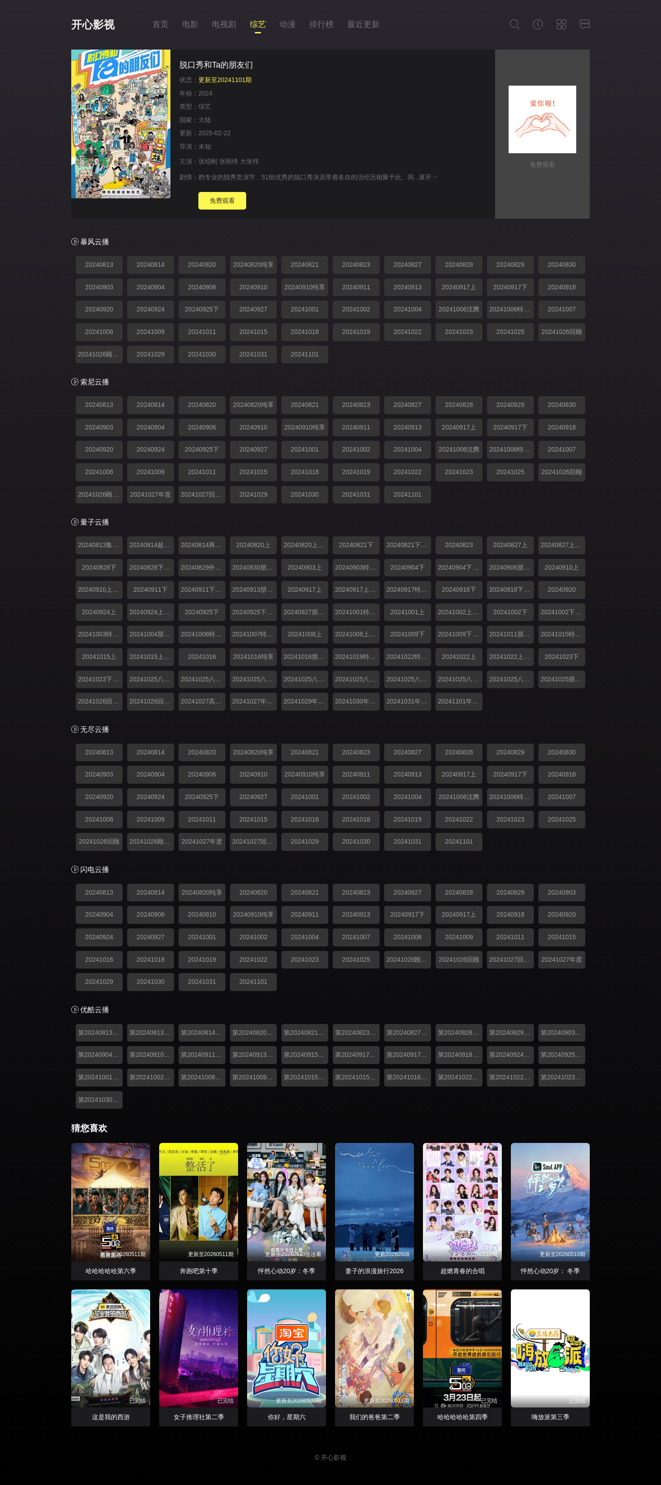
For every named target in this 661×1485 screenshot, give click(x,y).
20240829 (510, 264)
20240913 (408, 287)
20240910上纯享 (100, 589)
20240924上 (99, 612)
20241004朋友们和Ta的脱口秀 (151, 634)
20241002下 (510, 612)
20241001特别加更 (357, 612)
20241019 (356, 331)
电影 (190, 24)
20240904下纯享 (460, 567)
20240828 (459, 264)
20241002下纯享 (563, 612)
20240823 (356, 264)
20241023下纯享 (100, 679)
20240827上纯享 (563, 544)
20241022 (408, 331)
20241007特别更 (254, 634)
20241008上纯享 (357, 634)
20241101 (305, 354)
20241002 (356, 309)
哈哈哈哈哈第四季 (462, 1417)
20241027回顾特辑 (203, 494)
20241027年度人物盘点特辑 (254, 701)
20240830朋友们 (254, 567)
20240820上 (253, 544)
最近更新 (363, 24)
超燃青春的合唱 (463, 1271)
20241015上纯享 (151, 656)
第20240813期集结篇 (151, 1032)
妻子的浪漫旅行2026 (374, 1271)
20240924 (151, 309)
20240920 (99, 309)
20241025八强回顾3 (254, 679)
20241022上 (459, 656)
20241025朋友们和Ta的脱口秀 (563, 679)
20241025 (510, 331)
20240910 (253, 287)
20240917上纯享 (357, 589)
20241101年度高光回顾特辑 (460, 701)
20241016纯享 (253, 656)
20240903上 (305, 567)
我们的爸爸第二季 (374, 1417)
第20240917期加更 (408, 1054)
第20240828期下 (460, 1032)
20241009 (151, 331)
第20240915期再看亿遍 (306, 1054)
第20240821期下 (306, 1032)
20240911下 (150, 589)
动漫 (288, 24)
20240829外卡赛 (203, 567)
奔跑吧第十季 (199, 1271)
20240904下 (407, 567)
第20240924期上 (511, 1054)
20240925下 (202, 309)
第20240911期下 (203, 1054)
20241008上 (305, 634)
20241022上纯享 (511, 656)
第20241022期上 (511, 1077)
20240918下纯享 (511, 589)
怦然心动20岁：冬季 (287, 1271)
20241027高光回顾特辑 (203, 701)
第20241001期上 (100, 1077)
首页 (160, 24)
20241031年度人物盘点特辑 (408, 701)
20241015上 (99, 656)
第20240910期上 (151, 1054)
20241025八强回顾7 (460, 679)
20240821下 (356, 544)
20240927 (253, 309)
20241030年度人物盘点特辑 (357, 701)
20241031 (253, 354)
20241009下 (407, 634)
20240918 (562, 287)
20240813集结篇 (100, 544)
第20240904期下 (100, 1054)
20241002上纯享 (460, 612)
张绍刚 (207, 161)
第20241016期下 (408, 1077)
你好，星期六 (287, 1417)
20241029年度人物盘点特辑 (306, 701)
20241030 (202, 354)
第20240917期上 (357, 1054)
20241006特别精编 (511, 309)
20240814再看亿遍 (203, 544)
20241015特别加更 (563, 634)
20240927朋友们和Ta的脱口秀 (306, 612)
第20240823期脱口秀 (357, 1032)
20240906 (202, 287)
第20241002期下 (151, 1077)
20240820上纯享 (306, 544)
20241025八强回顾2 (203, 679)
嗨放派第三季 (550, 1417)
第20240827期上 (408, 1032)
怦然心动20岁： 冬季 (550, 1271)
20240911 (356, 287)
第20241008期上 (203, 1077)
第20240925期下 (563, 1054)
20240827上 (510, 544)
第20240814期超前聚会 (203, 1032)
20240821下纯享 (408, 544)
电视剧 (224, 24)
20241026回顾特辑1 (100, 701)
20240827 (408, 264)
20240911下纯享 (203, 589)
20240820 (202, 264)
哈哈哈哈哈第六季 (111, 1271)
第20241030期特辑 (100, 1099)
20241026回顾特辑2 (151, 701)
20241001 (305, 309)
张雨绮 (228, 161)
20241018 (305, 331)
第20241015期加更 (306, 1077)
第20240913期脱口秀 (254, 1054)
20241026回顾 (562, 331)
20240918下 (459, 589)
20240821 (305, 264)
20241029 (151, 354)
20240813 (99, 264)
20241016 (202, 656)
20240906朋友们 (511, 567)
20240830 (562, 264)
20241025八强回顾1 (151, 679)
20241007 (562, 309)
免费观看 (222, 200)
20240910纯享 (305, 287)
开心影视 (93, 24)
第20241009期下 (254, 1077)
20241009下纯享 (460, 634)
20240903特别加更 (357, 567)
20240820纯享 (253, 264)
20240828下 (99, 567)
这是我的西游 (111, 1417)
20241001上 (407, 612)
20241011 (202, 331)
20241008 (99, 331)
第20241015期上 (357, 1077)
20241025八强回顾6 (408, 679)
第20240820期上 (254, 1032)
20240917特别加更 (408, 589)
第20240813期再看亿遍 (100, 1032)
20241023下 (562, 656)
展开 (429, 177)
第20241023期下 (563, 1077)
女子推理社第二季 (199, 1417)
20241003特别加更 (100, 634)
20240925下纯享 (254, 612)
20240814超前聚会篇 (151, 544)
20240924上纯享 (151, 612)
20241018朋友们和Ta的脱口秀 (306, 656)
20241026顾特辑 (100, 354)
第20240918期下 (460, 1054)
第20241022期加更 (460, 1077)
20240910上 (562, 567)
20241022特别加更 (408, 656)
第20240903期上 (563, 1032)
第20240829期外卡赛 (511, 1032)
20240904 (151, 287)
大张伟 (249, 161)
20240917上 (459, 287)
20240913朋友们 (254, 589)
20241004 (408, 309)
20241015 (253, 331)
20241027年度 (150, 494)
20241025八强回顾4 (306, 679)
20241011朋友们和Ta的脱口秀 (511, 634)
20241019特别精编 (357, 656)
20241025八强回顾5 (357, 679)
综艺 (258, 24)
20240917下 (510, 287)
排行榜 (321, 24)
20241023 (459, 331)
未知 (204, 146)
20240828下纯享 (151, 567)
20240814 (151, 264)
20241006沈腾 (459, 309)
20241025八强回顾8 (511, 679)
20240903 (99, 287)
